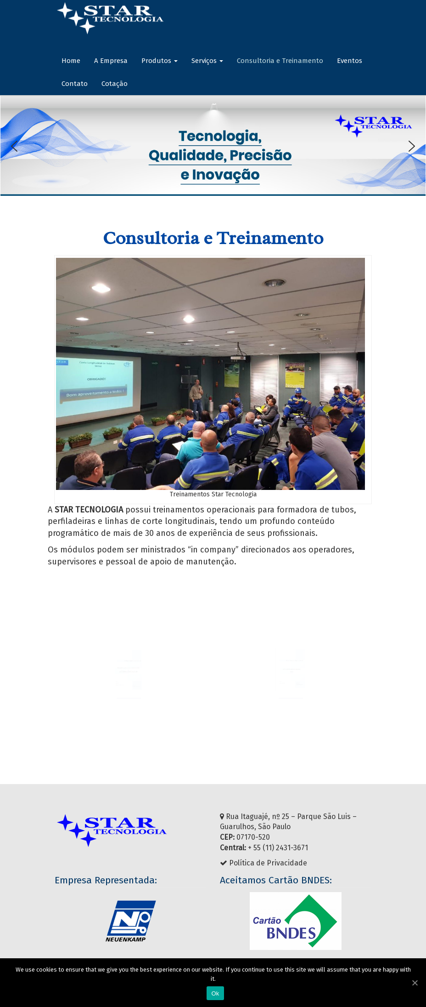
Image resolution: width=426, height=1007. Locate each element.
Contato (75, 84)
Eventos (349, 61)
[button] (14, 146)
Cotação (114, 84)
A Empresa (111, 61)
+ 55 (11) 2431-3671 (278, 847)
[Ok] (414, 982)
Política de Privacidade (268, 863)
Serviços (207, 61)
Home (71, 61)
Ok (215, 993)
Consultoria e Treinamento (280, 61)
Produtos (159, 61)
